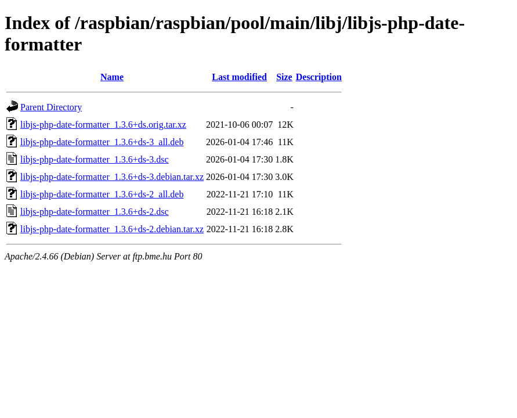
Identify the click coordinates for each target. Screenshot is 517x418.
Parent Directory (51, 107)
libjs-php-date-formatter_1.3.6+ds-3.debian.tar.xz (112, 177)
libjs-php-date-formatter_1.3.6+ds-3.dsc (94, 159)
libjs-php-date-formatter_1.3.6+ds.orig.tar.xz (103, 124)
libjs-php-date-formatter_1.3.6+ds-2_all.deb (101, 194)
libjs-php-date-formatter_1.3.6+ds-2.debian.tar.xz (112, 229)
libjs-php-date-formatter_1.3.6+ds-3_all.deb (101, 142)
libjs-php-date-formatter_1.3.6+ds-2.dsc (94, 212)
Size (284, 77)
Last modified (239, 77)
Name (112, 77)
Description (319, 77)
